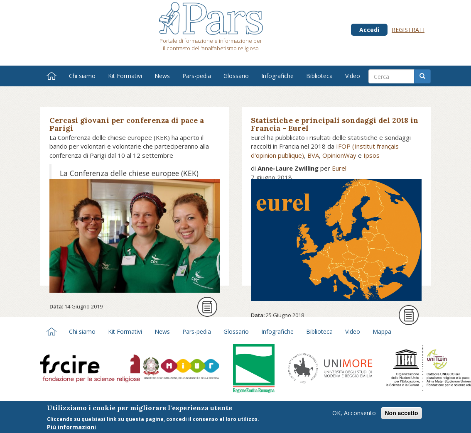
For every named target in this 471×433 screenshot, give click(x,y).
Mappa (382, 331)
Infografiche (277, 76)
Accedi (369, 30)
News (162, 76)
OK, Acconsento (354, 414)
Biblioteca (319, 76)
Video (352, 76)
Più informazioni (71, 428)
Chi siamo (82, 76)
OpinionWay (339, 155)
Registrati (408, 30)
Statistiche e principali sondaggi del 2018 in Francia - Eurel (335, 124)
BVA (313, 155)
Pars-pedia (196, 76)
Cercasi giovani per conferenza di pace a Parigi (126, 124)
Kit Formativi (125, 76)
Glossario (236, 76)
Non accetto (401, 414)
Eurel (339, 168)
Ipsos (371, 155)
